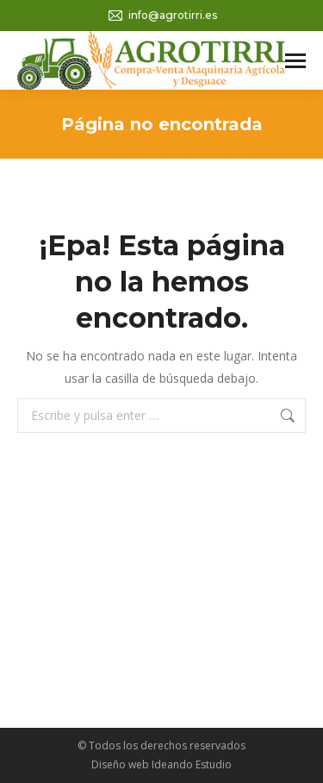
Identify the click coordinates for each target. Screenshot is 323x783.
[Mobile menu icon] (295, 61)
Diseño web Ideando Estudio (161, 764)
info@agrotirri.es (162, 15)
